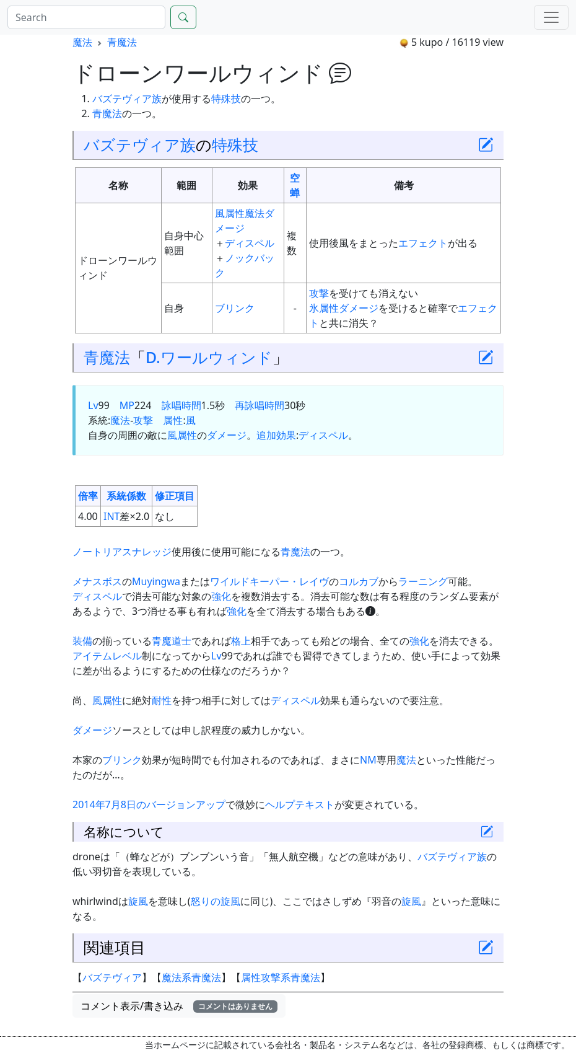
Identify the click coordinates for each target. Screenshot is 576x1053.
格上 (241, 641)
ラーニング (423, 581)
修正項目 (174, 496)
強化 (221, 596)
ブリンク (235, 308)
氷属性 (324, 308)
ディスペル (249, 243)
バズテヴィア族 (127, 98)
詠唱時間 (181, 405)
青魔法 (122, 42)
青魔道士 (171, 641)
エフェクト (423, 243)
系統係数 (126, 496)
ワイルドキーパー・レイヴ (269, 581)
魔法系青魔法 (191, 977)
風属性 (230, 213)
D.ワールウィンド (209, 357)
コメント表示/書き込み (179, 1006)
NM (368, 760)
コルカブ (358, 581)
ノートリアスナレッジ (122, 551)
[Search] (86, 17)
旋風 (138, 901)
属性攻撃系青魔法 (280, 977)
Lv (93, 405)
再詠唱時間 (259, 405)
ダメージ (358, 308)
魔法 (82, 42)
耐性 (162, 700)
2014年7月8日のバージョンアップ (148, 804)
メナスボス (97, 581)
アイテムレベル (107, 656)
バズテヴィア (112, 977)
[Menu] (551, 17)
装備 (82, 641)
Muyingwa (156, 581)
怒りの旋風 (215, 901)
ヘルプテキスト (299, 804)
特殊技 (226, 98)
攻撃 (319, 293)
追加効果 (276, 435)
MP (127, 405)
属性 (173, 420)
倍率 (88, 496)
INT (111, 516)
